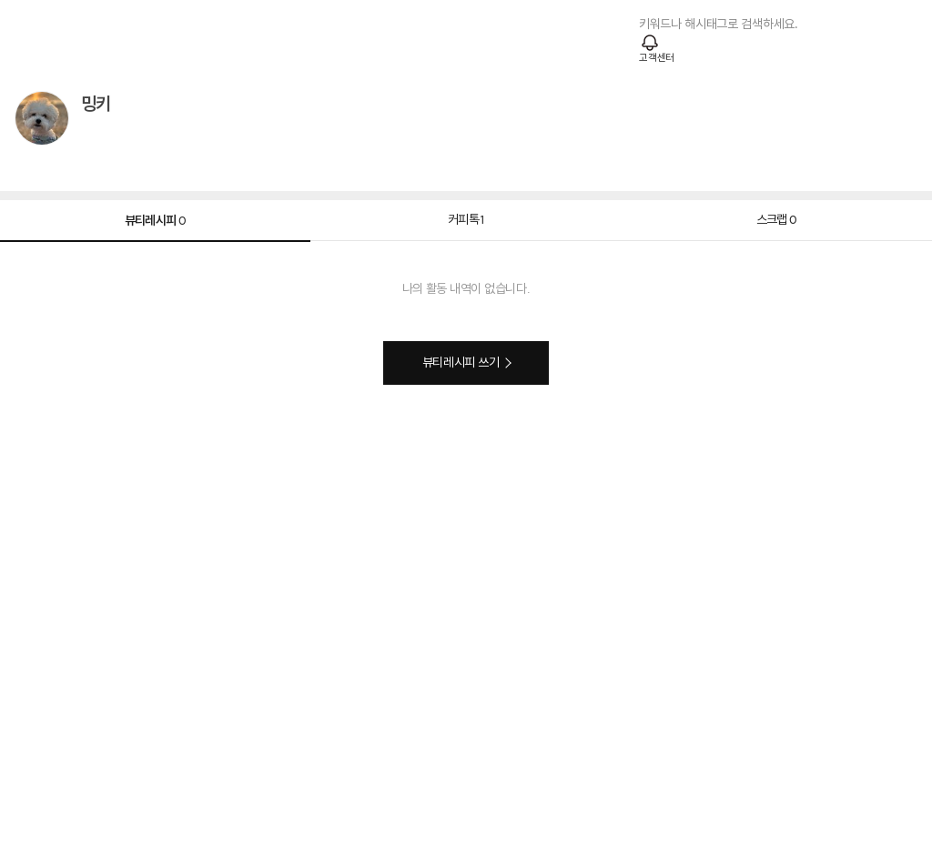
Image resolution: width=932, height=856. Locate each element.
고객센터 (656, 58)
